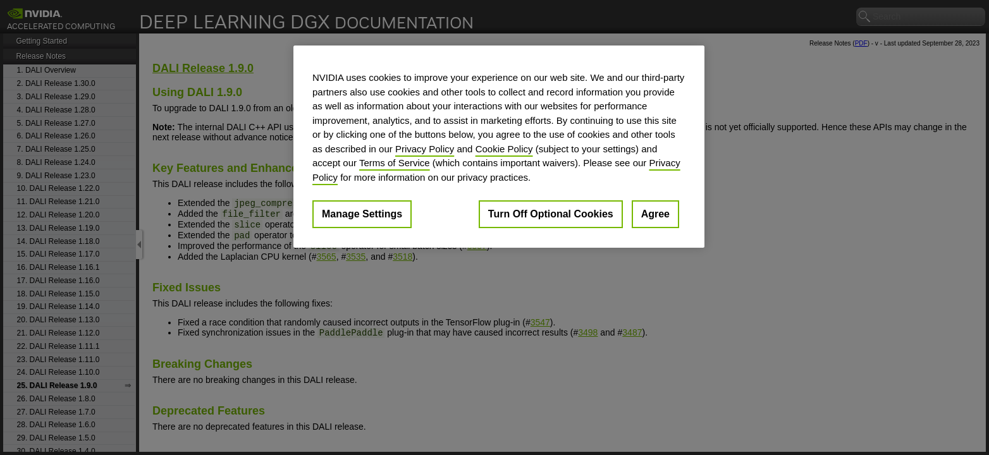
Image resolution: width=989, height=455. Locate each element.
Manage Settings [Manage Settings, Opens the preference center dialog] (362, 214)
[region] (498, 147)
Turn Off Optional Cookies (550, 214)
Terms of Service (394, 162)
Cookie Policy (504, 148)
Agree (655, 214)
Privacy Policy (424, 148)
